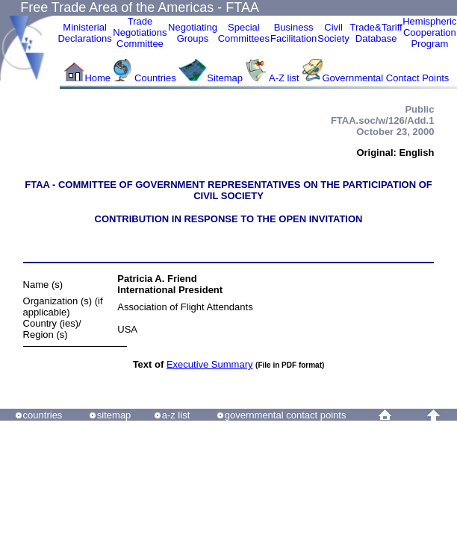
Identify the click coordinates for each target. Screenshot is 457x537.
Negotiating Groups (192, 33)
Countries (156, 78)
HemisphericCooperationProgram (429, 32)
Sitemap (225, 78)
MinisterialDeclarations (84, 33)
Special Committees (244, 33)
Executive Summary (210, 364)
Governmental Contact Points (386, 78)
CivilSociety (333, 33)
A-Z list (284, 78)
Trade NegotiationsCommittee (140, 32)
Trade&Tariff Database (376, 33)
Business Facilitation (293, 33)
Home (97, 78)
